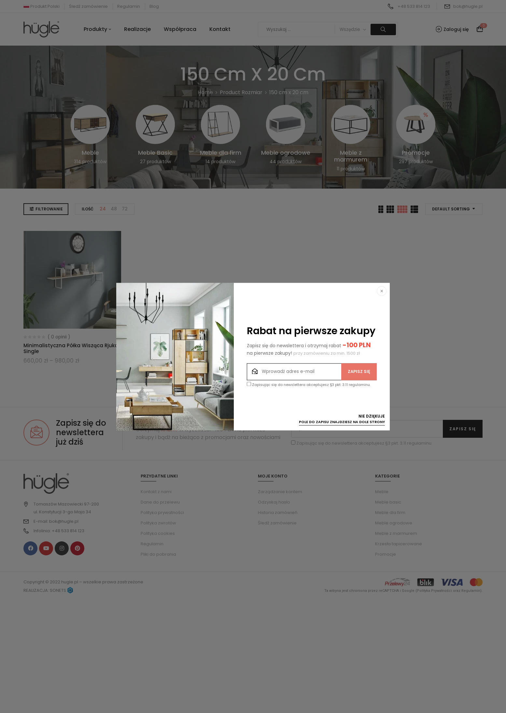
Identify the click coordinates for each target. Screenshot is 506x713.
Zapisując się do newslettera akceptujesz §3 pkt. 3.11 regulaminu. (309, 384)
